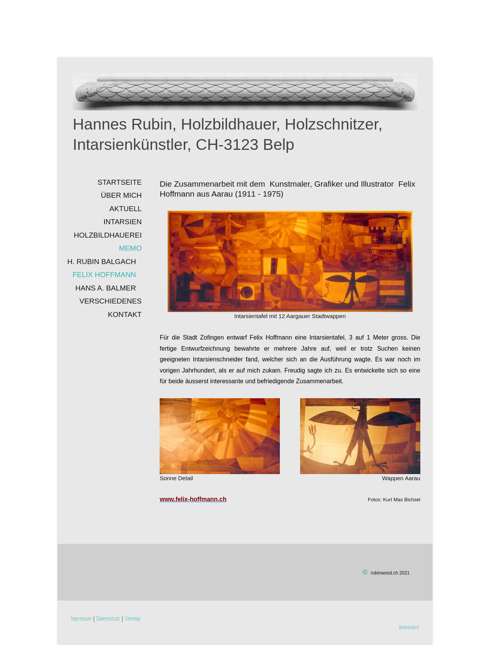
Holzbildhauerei (108, 235)
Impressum (81, 618)
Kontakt (125, 314)
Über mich (121, 195)
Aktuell (125, 209)
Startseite (120, 182)
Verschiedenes (111, 301)
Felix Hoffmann (104, 275)
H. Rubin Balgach (101, 262)
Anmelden (409, 627)
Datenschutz (108, 618)
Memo (130, 248)
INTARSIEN (122, 222)
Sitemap (132, 618)
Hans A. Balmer (105, 288)
